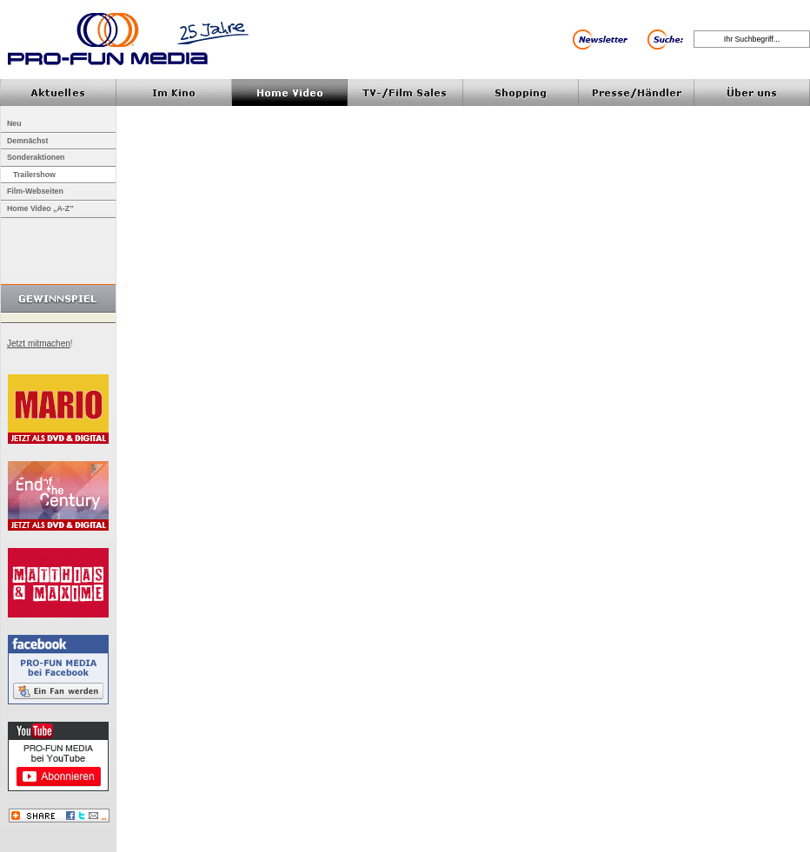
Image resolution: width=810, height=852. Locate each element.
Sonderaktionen (35, 157)
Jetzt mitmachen (38, 343)
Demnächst (27, 140)
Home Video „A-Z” (40, 208)
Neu (14, 123)
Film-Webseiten (35, 191)
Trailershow (34, 174)
